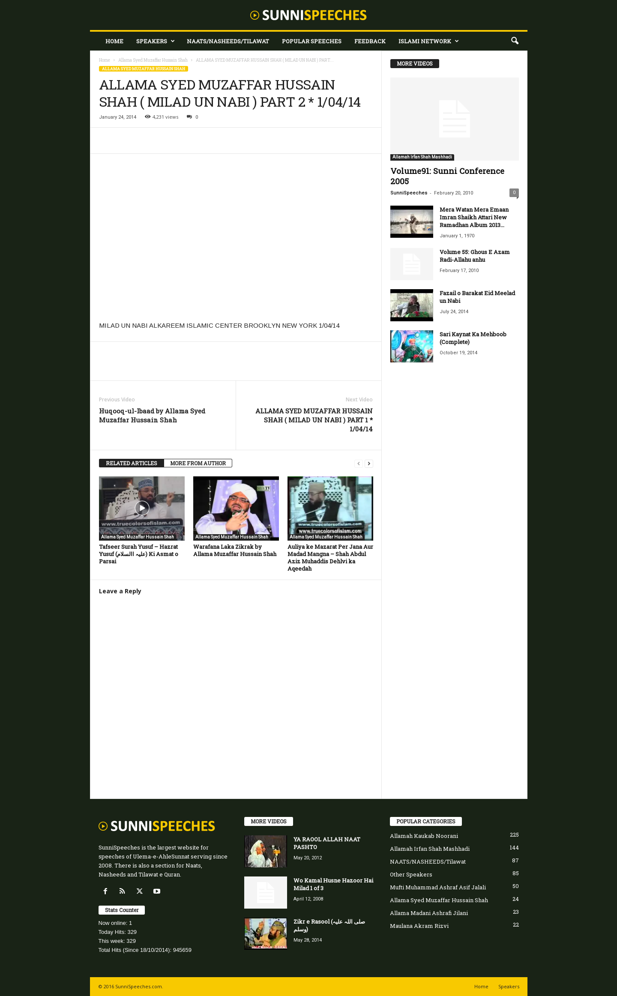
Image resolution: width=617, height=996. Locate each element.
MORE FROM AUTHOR (198, 463)
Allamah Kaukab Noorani (424, 836)
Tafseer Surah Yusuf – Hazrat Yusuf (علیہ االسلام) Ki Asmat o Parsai (138, 554)
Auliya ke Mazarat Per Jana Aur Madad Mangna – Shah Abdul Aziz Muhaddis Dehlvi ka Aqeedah (330, 557)
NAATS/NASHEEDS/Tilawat (228, 41)
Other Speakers (411, 874)
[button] (514, 41)
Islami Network (428, 41)
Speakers (155, 41)
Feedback (370, 41)
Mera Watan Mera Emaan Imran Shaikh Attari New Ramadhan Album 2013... (474, 217)
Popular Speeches (311, 41)
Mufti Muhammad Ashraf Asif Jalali (438, 887)
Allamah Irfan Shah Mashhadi (422, 157)
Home (114, 41)
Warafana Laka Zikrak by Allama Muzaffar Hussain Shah (234, 550)
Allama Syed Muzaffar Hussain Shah (153, 60)
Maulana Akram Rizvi (419, 926)
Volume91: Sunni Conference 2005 (447, 175)
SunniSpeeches (408, 193)
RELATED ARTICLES (131, 463)
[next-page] (369, 463)
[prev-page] (358, 463)
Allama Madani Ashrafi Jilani (429, 913)
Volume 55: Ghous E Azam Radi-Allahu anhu (475, 255)
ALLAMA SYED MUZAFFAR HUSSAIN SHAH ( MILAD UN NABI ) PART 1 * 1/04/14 (314, 420)
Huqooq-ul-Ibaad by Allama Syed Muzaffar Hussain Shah (152, 415)
